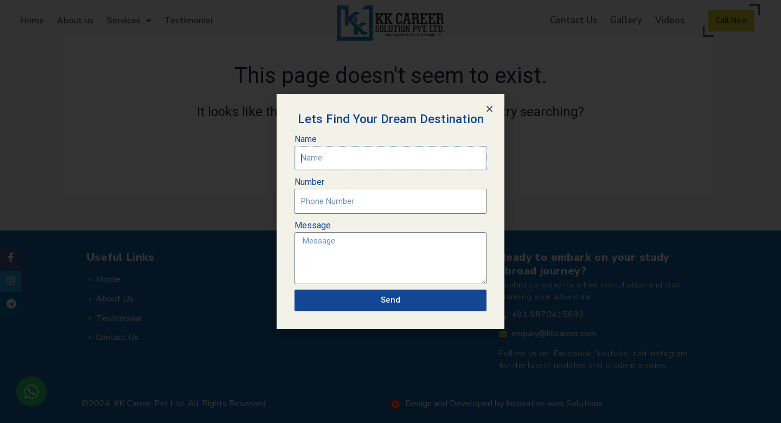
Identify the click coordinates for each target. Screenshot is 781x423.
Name (306, 139)
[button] (489, 109)
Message (313, 225)
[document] (390, 211)
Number (309, 182)
